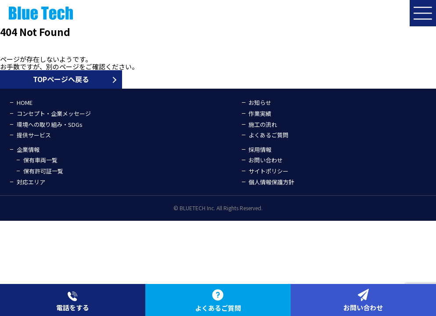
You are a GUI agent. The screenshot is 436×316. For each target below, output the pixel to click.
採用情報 (260, 149)
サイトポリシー (268, 171)
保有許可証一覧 (43, 171)
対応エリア (31, 182)
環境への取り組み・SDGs (50, 124)
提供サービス (34, 135)
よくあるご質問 (268, 135)
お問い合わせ (266, 160)
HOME (24, 102)
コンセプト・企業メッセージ (54, 113)
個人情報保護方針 (271, 182)
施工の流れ (263, 124)
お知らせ (260, 102)
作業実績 (260, 113)
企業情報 (28, 149)
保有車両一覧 (40, 160)
